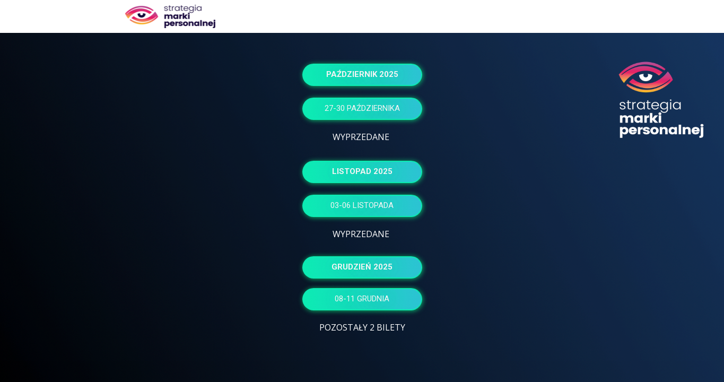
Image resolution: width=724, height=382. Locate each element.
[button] (362, 75)
